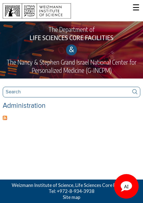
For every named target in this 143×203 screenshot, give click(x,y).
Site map (71, 197)
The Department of (71, 33)
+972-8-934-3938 (75, 191)
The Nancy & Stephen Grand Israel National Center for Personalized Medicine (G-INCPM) (71, 66)
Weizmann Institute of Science (42, 185)
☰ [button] (136, 8)
